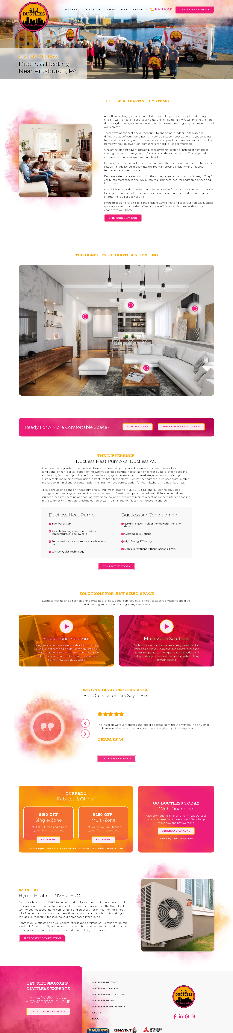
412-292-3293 (163, 9)
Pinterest (187, 1016)
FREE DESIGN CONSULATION (42, 939)
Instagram (193, 1016)
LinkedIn (181, 1016)
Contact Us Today (116, 566)
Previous (85, 725)
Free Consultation (123, 218)
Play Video (66, 627)
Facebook (175, 1016)
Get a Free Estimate (195, 9)
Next (85, 736)
